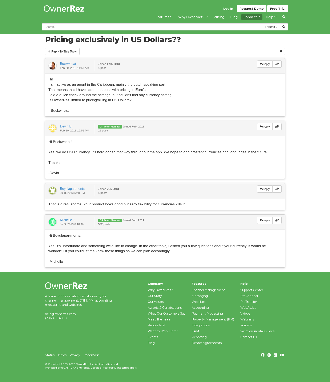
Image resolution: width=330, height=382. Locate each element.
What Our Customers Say (166, 313)
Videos (245, 313)
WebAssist (248, 308)
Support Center (251, 290)
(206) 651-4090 (56, 318)
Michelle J (67, 220)
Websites (198, 302)
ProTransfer (248, 302)
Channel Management (208, 290)
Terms (62, 355)
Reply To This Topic (62, 51)
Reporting (199, 337)
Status (50, 355)
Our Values (156, 302)
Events (153, 337)
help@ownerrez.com (60, 314)
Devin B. (66, 126)
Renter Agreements (207, 343)
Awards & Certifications (165, 308)
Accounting (200, 308)
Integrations (201, 325)
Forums (246, 325)
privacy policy (108, 367)
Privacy (74, 355)
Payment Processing (207, 313)
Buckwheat (68, 64)
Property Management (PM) (213, 319)
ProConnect (249, 296)
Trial (277, 9)
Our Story (155, 296)
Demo (252, 9)
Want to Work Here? (163, 331)
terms (125, 367)
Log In (228, 9)
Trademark (91, 355)
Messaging (200, 296)
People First (156, 325)
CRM (195, 331)
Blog (151, 343)
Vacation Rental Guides (257, 331)
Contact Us (248, 337)
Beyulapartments (72, 188)
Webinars (247, 319)
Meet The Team (159, 319)
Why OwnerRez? (160, 290)
